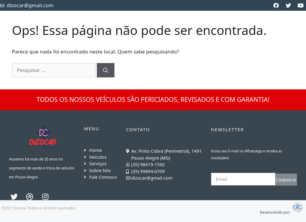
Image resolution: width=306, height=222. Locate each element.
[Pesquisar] (105, 70)
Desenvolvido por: (282, 212)
